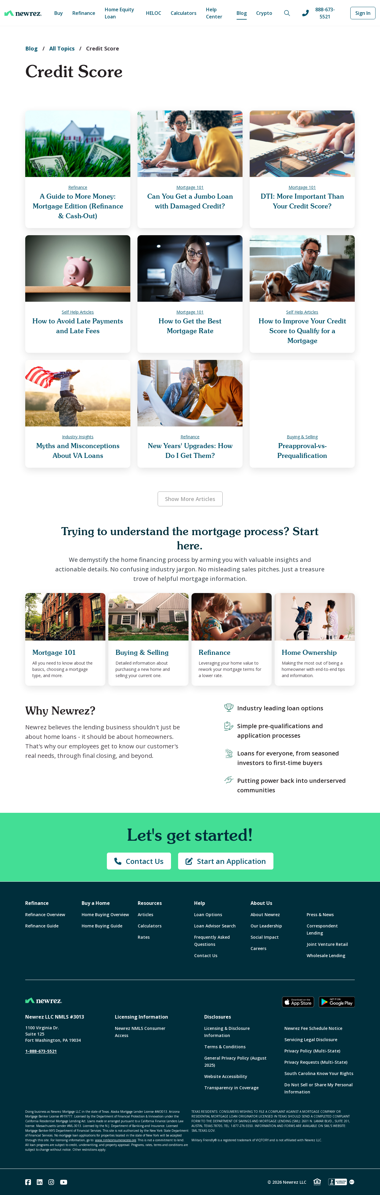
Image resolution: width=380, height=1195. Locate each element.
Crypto (264, 13)
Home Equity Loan (119, 13)
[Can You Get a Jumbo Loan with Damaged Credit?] (190, 143)
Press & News (320, 914)
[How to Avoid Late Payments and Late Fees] (77, 268)
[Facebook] (28, 1182)
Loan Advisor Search (215, 926)
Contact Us (139, 861)
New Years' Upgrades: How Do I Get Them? (190, 451)
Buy (58, 13)
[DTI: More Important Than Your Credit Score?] (302, 143)
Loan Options (208, 914)
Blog (242, 13)
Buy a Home (96, 903)
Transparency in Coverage (231, 1087)
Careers (258, 948)
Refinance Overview (45, 914)
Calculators (184, 13)
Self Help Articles (78, 312)
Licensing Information (141, 1017)
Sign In (362, 13)
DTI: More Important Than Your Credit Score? (302, 201)
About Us (261, 903)
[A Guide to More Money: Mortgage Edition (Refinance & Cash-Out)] (77, 143)
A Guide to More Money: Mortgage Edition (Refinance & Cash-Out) (78, 206)
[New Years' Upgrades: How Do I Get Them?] (190, 393)
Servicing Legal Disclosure (310, 1039)
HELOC (153, 13)
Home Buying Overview (105, 914)
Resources (150, 903)
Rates (144, 937)
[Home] (23, 13)
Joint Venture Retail (327, 944)
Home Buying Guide (102, 926)
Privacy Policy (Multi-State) (312, 1051)
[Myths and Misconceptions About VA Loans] (77, 393)
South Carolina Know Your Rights (318, 1073)
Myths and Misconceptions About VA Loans (78, 451)
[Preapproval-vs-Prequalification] (302, 393)
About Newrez (265, 914)
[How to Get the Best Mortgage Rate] (190, 268)
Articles (145, 914)
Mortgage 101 (190, 187)
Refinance (83, 13)
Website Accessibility (225, 1076)
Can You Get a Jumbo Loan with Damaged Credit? (190, 201)
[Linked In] (39, 1182)
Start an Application (226, 861)
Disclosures (217, 1017)
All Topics (62, 48)
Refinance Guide (41, 926)
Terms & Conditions (225, 1046)
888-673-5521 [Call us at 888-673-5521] (318, 13)
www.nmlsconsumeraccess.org (115, 1140)
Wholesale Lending (326, 955)
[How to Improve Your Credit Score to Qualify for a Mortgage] (302, 268)
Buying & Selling (302, 437)
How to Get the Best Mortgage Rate (190, 326)
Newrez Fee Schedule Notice (313, 1028)
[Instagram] (51, 1182)
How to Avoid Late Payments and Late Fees (77, 326)
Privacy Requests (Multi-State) (315, 1062)
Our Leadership (266, 926)
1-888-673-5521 (41, 1051)
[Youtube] (63, 1182)
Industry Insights (78, 437)
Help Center (214, 13)
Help (199, 903)
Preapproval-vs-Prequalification (302, 451)
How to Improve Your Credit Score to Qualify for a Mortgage (302, 331)
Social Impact (265, 937)
